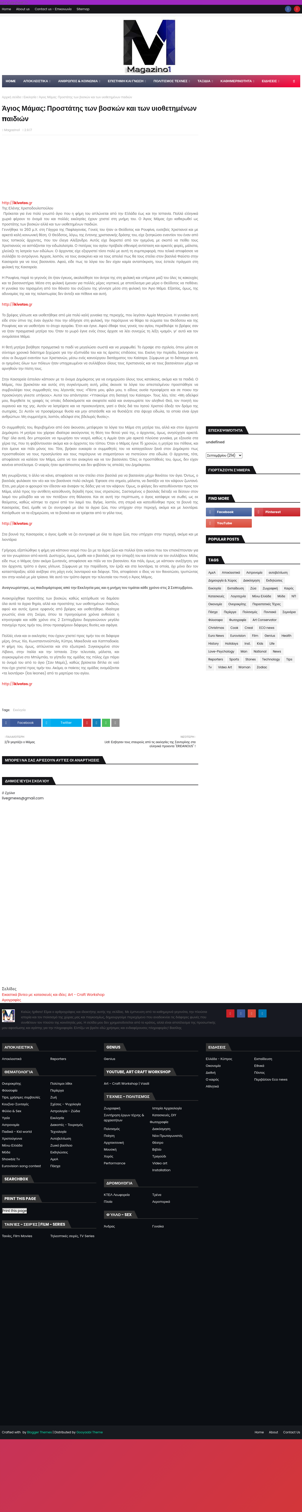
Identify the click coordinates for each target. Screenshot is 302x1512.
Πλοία (108, 1201)
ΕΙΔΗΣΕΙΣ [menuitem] (269, 81)
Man (244, 651)
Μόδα (281, 596)
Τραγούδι (159, 1156)
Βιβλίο (157, 1149)
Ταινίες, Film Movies (17, 1236)
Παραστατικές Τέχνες (267, 604)
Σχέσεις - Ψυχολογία (65, 1104)
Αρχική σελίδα (11, 97)
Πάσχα (213, 612)
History (213, 643)
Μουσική (110, 1149)
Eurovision (238, 635)
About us (23, 9)
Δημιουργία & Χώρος (222, 580)
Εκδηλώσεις (274, 580)
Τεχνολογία (58, 1131)
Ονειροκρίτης (237, 604)
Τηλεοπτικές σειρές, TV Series (72, 1236)
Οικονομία (215, 604)
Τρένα (156, 1194)
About (273, 1432)
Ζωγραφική (270, 588)
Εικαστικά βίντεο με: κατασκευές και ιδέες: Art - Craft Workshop (53, 994)
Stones (250, 659)
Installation (161, 1170)
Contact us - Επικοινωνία (53, 9)
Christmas (216, 628)
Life (272, 643)
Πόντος (259, 1072)
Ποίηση (109, 1135)
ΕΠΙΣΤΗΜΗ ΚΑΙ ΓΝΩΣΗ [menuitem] (125, 81)
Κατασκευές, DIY (164, 1115)
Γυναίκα (158, 1226)
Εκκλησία (30, 97)
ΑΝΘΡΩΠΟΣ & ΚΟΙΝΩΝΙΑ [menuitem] (78, 81)
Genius (270, 635)
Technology (271, 659)
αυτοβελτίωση (278, 572)
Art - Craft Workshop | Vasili (126, 1083)
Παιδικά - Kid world (17, 1131)
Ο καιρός (212, 1079)
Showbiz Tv (11, 1159)
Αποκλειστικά (231, 572)
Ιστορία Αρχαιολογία (167, 1108)
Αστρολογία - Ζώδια (65, 1111)
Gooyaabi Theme (89, 1432)
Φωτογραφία (237, 620)
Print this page (15, 1210)
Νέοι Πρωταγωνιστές (167, 1135)
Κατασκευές (216, 596)
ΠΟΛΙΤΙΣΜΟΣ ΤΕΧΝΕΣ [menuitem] (170, 81)
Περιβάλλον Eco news (271, 1079)
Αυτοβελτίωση (60, 1138)
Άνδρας (109, 1226)
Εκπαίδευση (235, 588)
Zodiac (262, 667)
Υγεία (6, 1117)
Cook (234, 628)
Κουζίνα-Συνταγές (15, 1104)
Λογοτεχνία (238, 596)
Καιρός (289, 588)
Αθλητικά (212, 1086)
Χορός (108, 1156)
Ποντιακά (270, 612)
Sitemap (83, 9)
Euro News (216, 635)
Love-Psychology (221, 651)
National (260, 651)
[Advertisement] (100, 950)
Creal (249, 628)
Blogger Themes (39, 1432)
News (277, 651)
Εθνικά (259, 1065)
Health (287, 635)
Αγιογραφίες (11, 999)
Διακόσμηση (251, 580)
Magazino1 (12, 130)
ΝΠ (294, 596)
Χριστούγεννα (12, 1138)
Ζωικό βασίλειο (61, 1145)
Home (6, 9)
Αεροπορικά (161, 1201)
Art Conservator (265, 620)
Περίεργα (230, 612)
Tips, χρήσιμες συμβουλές (21, 1097)
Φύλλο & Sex (11, 1111)
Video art (159, 1163)
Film (255, 635)
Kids (260, 643)
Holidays (231, 643)
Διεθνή (211, 1072)
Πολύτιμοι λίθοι (61, 1083)
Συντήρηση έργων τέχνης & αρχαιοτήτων (124, 1118)
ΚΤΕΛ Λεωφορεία (117, 1194)
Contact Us (291, 1432)
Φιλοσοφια (215, 620)
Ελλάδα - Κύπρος (219, 1058)
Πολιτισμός (250, 612)
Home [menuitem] (11, 81)
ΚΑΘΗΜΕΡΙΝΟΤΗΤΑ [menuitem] (236, 81)
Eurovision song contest (21, 1166)
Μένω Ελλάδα (261, 596)
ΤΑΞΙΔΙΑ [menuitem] (204, 81)
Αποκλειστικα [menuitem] (35, 81)
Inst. (247, 643)
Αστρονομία (254, 572)
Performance (114, 1163)
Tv (210, 667)
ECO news (266, 628)
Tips (289, 659)
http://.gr (17, 202)
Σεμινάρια (289, 612)
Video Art (225, 667)
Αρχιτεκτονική (114, 1142)
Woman (244, 667)
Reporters (215, 659)
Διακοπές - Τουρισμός (66, 1124)
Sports (234, 659)
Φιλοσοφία (10, 1090)
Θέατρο (157, 1142)
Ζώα (253, 588)
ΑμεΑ (212, 572)
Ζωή (53, 1097)
